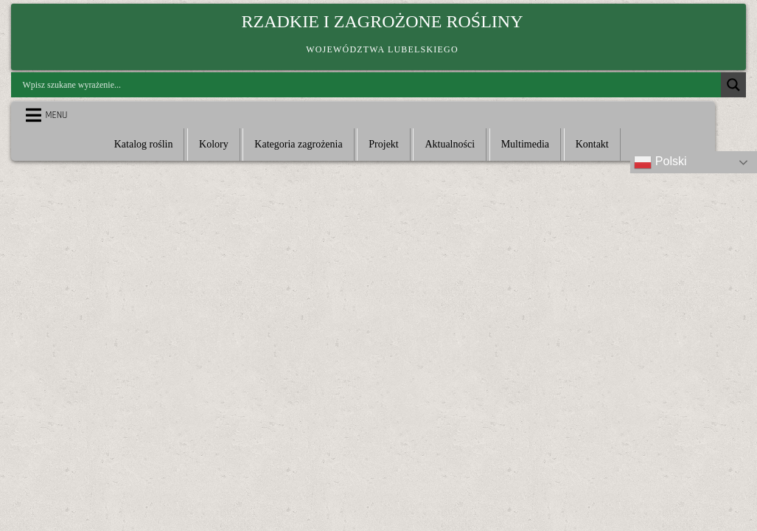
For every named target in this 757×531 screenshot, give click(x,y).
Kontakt (592, 144)
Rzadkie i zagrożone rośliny (382, 21)
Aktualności (450, 144)
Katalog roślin (143, 144)
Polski (660, 162)
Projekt (383, 144)
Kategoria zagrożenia (298, 144)
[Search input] (369, 84)
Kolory (214, 144)
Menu (57, 115)
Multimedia (525, 144)
